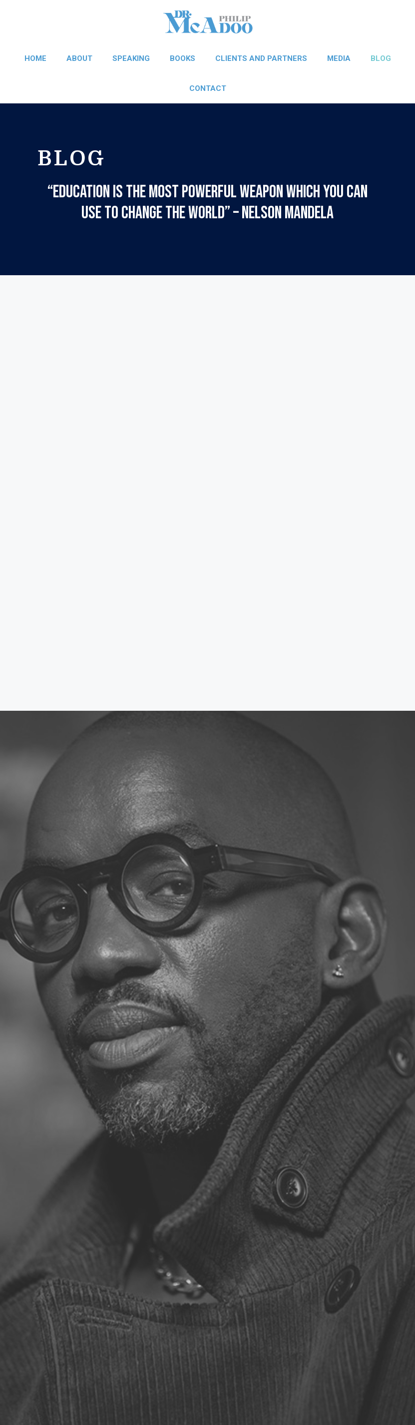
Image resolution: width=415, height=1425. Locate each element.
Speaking (131, 58)
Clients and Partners (261, 58)
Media (339, 58)
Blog (381, 58)
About (79, 58)
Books (182, 58)
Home (35, 58)
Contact (207, 88)
